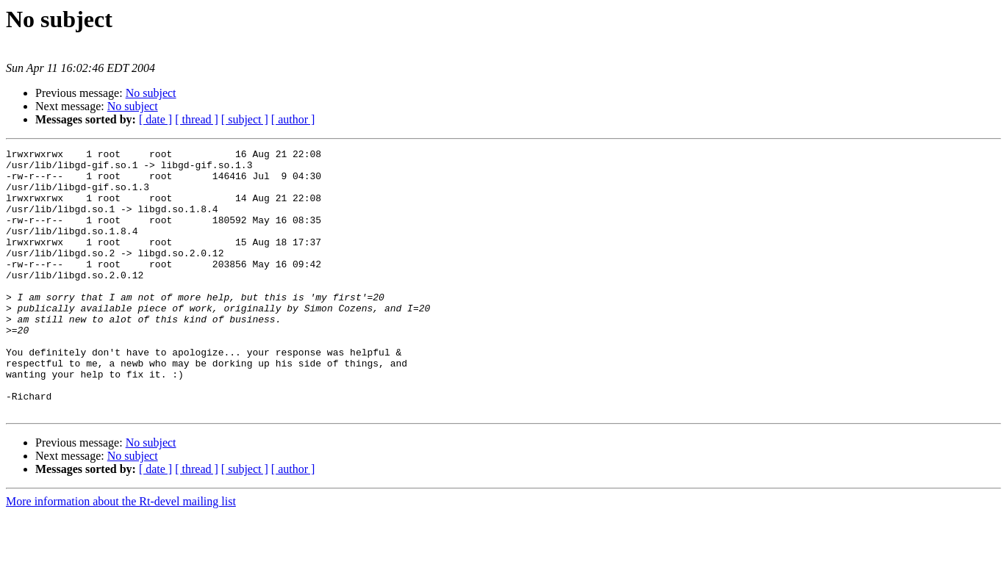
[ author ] (293, 119)
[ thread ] (196, 119)
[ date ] (155, 119)
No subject (151, 93)
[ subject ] (244, 119)
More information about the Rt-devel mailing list (121, 554)
